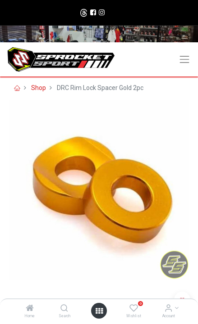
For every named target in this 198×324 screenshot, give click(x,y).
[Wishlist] (133, 308)
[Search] (64, 308)
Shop (38, 87)
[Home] (30, 308)
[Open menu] (99, 311)
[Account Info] (168, 308)
